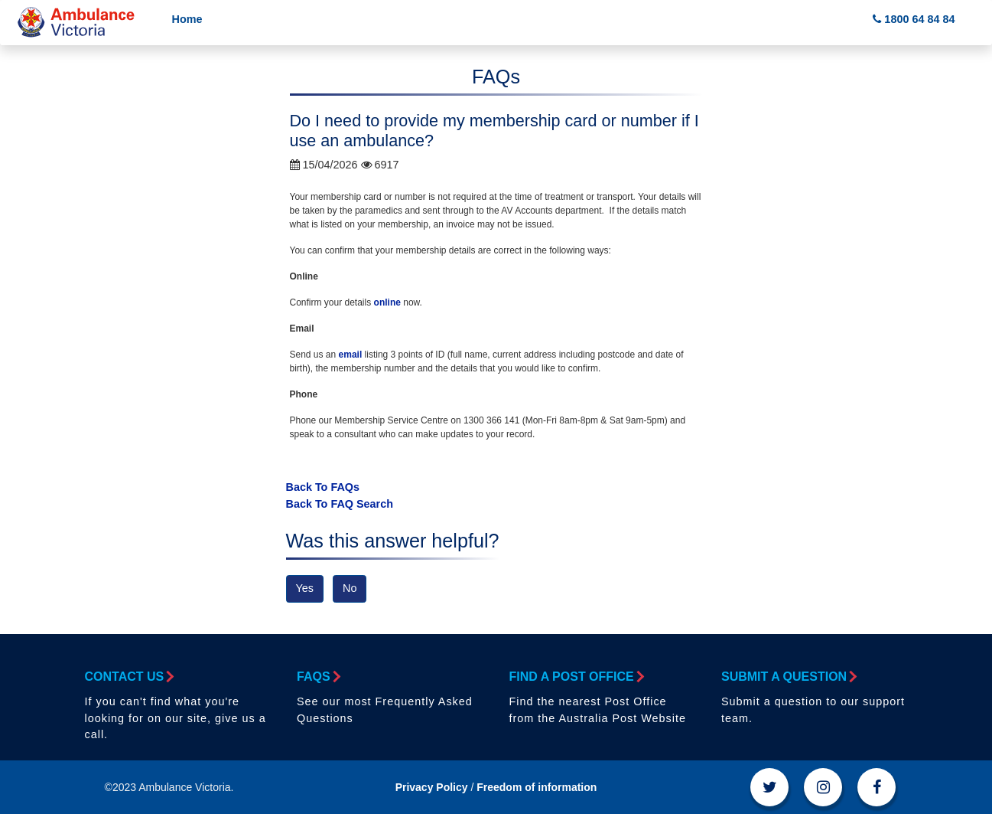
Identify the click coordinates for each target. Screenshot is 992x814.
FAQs (318, 676)
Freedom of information (536, 787)
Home (187, 19)
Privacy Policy (431, 787)
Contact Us (129, 676)
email (351, 354)
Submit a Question (788, 676)
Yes (305, 588)
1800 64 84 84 (914, 19)
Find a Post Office (575, 676)
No (349, 588)
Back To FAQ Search (340, 504)
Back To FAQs (323, 487)
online (387, 302)
